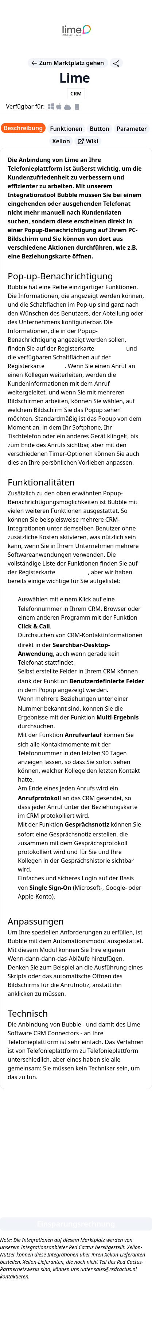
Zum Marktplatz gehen (68, 63)
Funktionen (66, 129)
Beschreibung (23, 128)
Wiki (87, 141)
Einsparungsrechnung (76, 1224)
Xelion (61, 141)
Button (99, 129)
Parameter (132, 129)
